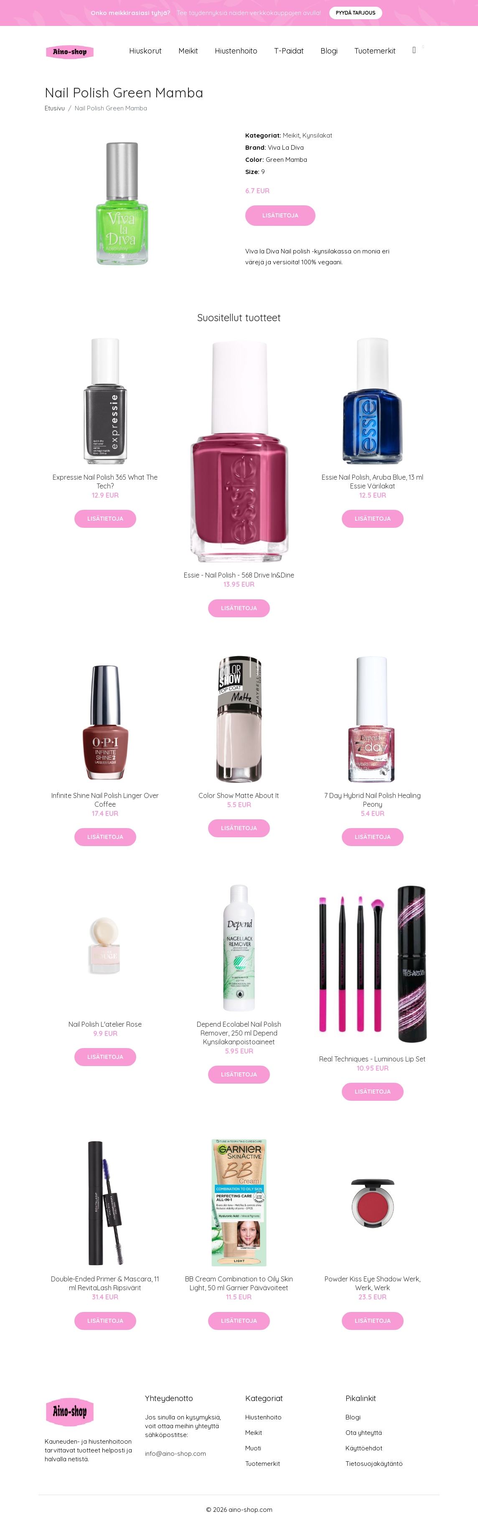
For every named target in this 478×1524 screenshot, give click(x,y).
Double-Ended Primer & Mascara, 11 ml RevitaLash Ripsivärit (105, 1283)
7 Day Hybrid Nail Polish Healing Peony (372, 799)
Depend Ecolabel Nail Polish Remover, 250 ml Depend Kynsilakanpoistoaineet (239, 1033)
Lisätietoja (280, 215)
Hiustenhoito (236, 51)
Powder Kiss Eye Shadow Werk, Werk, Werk (372, 1283)
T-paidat (289, 51)
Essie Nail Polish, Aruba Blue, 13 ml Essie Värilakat (372, 481)
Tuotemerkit (375, 51)
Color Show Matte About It (238, 795)
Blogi (329, 51)
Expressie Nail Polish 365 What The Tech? (105, 481)
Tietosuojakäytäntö (374, 1464)
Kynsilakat (317, 135)
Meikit (188, 51)
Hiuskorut (145, 51)
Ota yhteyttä (364, 1433)
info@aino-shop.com (175, 1454)
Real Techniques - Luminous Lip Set (372, 1059)
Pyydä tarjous (356, 13)
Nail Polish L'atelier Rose (105, 1024)
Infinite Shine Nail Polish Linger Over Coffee (105, 799)
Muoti (253, 1448)
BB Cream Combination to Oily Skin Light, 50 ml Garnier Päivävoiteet (239, 1283)
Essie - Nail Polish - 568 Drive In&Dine (239, 575)
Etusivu (55, 108)
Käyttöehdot (364, 1448)
